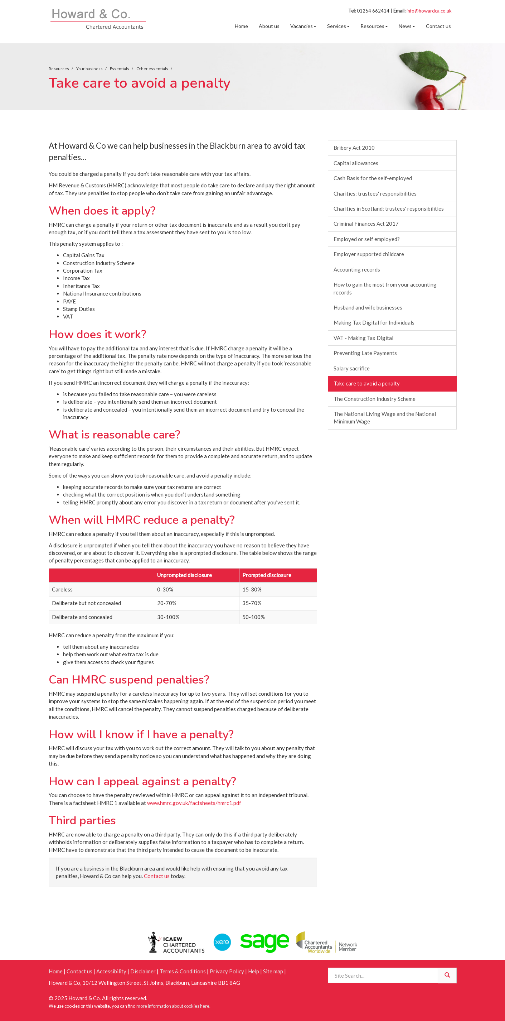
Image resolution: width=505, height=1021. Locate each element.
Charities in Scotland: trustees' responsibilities (389, 208)
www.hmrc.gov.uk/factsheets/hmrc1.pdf (194, 803)
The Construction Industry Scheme (375, 399)
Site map (273, 971)
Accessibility (111, 971)
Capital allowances (356, 163)
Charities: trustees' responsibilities (375, 193)
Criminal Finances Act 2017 (366, 223)
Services (338, 26)
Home (241, 26)
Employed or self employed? (367, 239)
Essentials (119, 68)
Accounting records (357, 269)
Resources (374, 26)
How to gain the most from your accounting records (385, 288)
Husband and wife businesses (368, 307)
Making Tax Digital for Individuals (374, 322)
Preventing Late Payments (365, 353)
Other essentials (152, 68)
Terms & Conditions (183, 971)
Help (253, 971)
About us (269, 26)
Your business (89, 68)
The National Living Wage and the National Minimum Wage (385, 418)
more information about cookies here (172, 1006)
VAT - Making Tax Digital (363, 338)
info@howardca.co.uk (429, 11)
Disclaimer (143, 971)
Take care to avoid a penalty (367, 383)
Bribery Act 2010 (354, 147)
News (407, 26)
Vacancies (303, 26)
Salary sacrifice (352, 368)
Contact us (438, 26)
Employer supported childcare (369, 254)
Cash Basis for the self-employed (373, 178)
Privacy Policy (227, 971)
